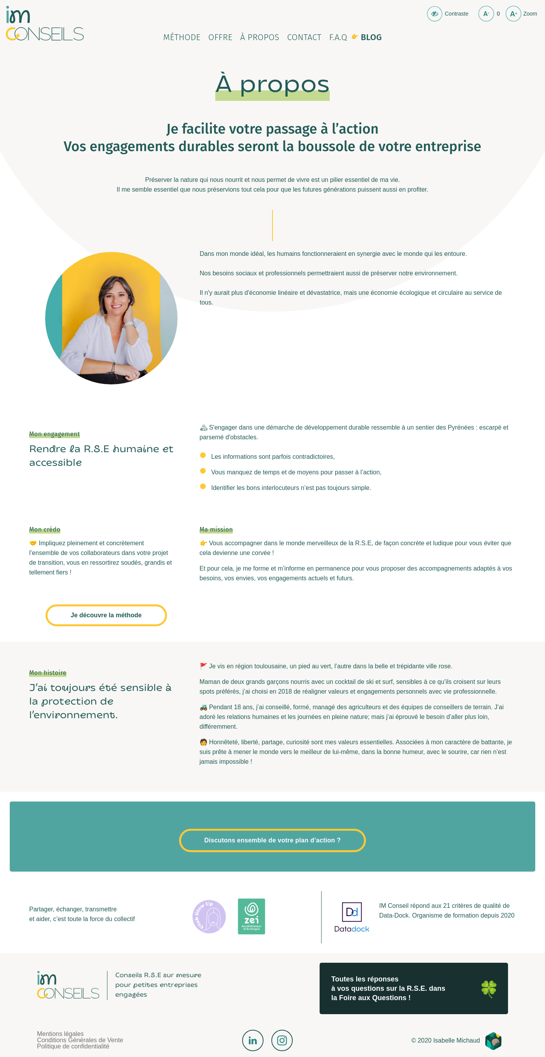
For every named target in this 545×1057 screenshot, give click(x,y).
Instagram (282, 1040)
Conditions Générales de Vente (80, 1040)
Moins (486, 13)
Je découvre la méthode (106, 615)
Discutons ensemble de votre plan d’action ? (272, 840)
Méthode (181, 37)
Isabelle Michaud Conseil (45, 23)
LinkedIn (253, 1040)
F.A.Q (338, 37)
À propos (260, 37)
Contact (304, 37)
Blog (371, 37)
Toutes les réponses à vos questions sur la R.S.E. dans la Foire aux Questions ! (388, 988)
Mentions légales (60, 1034)
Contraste (456, 14)
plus (513, 13)
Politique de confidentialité (73, 1046)
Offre (220, 37)
